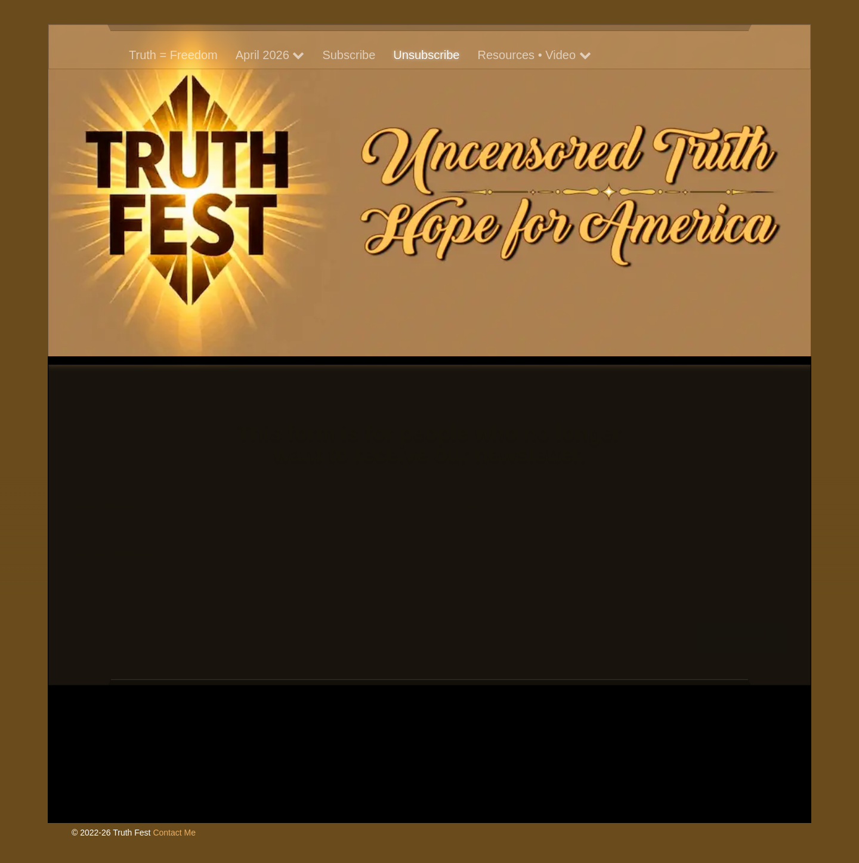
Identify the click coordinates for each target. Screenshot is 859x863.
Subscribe (348, 54)
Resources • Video (534, 54)
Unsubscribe (426, 54)
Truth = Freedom (173, 54)
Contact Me (174, 832)
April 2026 (270, 54)
